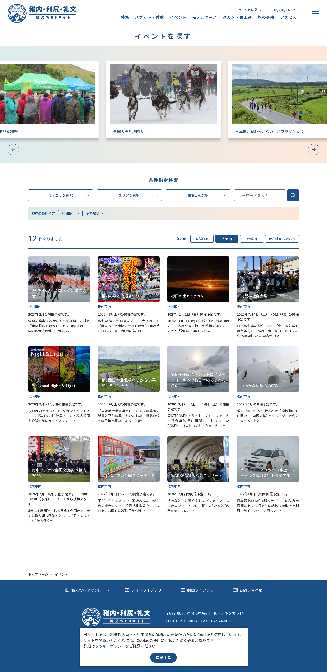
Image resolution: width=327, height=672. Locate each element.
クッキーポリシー (110, 646)
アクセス (288, 17)
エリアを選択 (138, 195)
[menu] (315, 13)
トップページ (38, 574)
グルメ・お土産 (237, 17)
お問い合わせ (247, 590)
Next (313, 149)
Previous (13, 149)
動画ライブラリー (199, 590)
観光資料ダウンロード (87, 590)
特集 (125, 17)
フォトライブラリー (145, 590)
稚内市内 (70, 213)
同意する (163, 657)
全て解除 (95, 213)
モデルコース (204, 17)
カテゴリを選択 (68, 195)
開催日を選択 (207, 195)
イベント (178, 17)
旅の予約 (266, 17)
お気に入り (250, 9)
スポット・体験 (149, 17)
